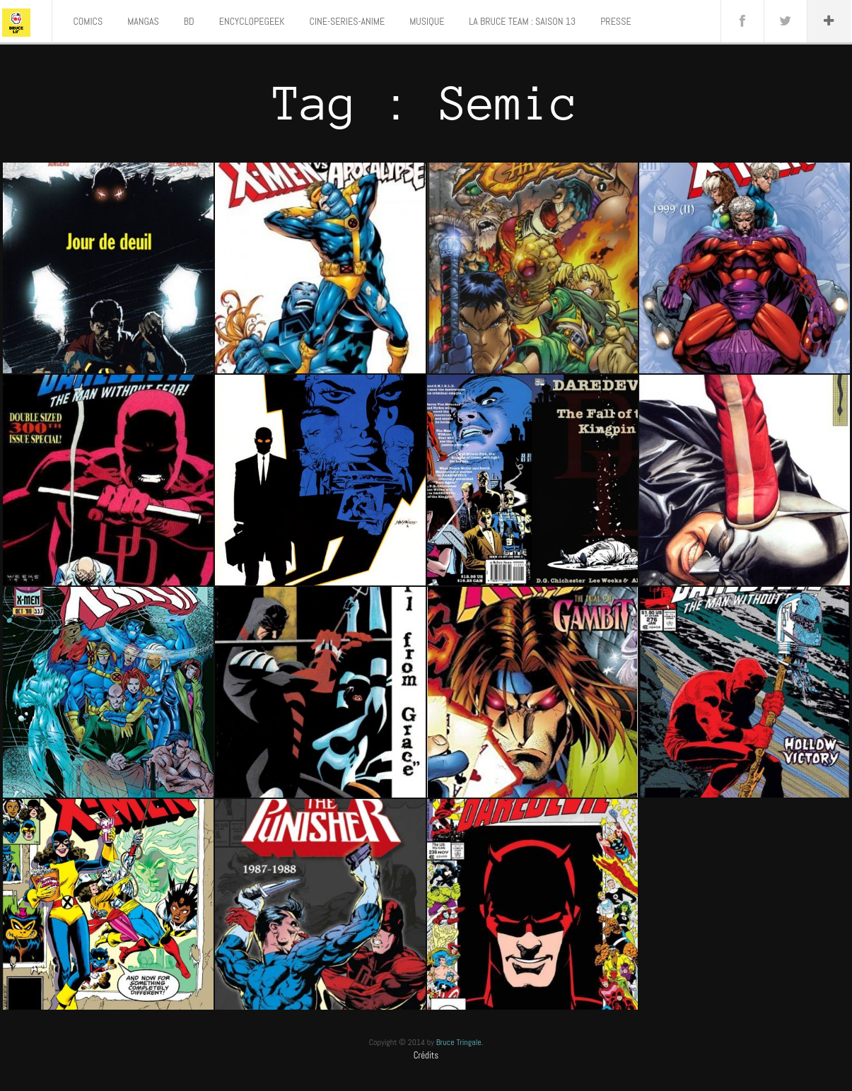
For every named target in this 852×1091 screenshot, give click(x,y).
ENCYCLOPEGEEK (252, 21)
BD (189, 21)
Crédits (426, 1055)
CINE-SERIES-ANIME (347, 21)
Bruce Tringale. (460, 1042)
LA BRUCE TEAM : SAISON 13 (522, 21)
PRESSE (615, 21)
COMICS (88, 21)
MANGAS (143, 21)
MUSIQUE (426, 21)
